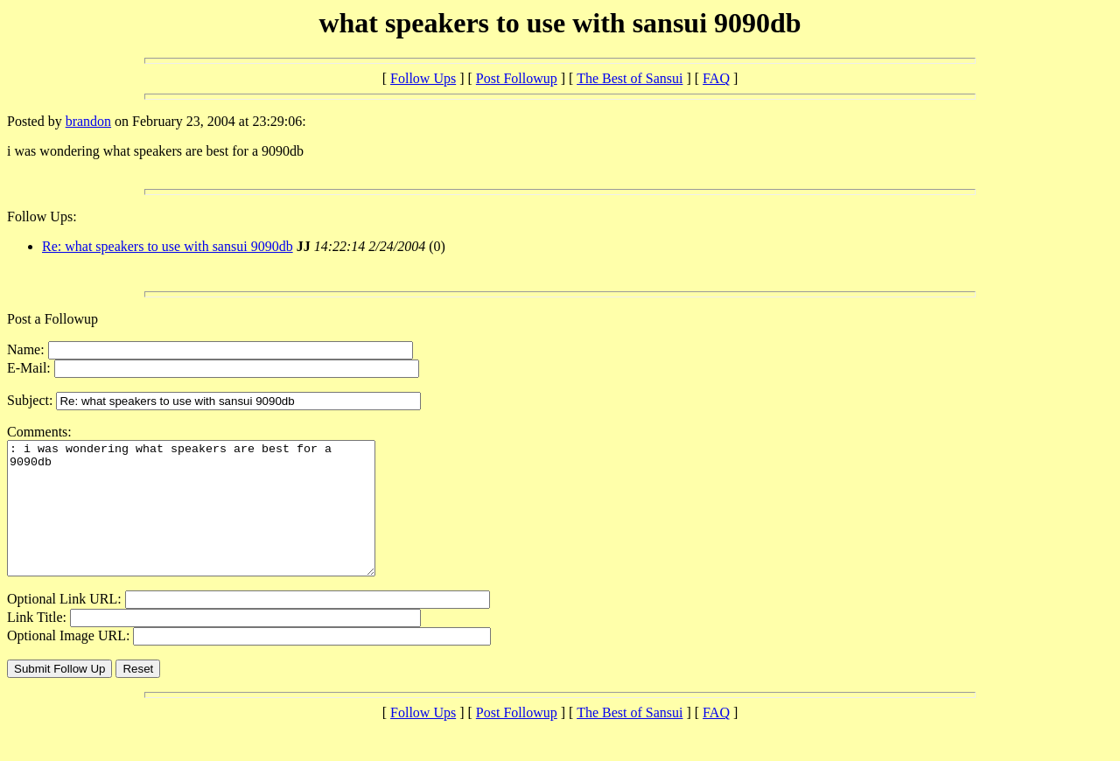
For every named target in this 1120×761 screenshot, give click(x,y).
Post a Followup (52, 318)
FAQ (716, 78)
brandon (88, 121)
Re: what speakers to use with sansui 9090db (167, 246)
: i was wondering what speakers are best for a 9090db (213, 521)
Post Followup (516, 78)
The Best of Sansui (629, 78)
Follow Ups (423, 78)
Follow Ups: (42, 216)
